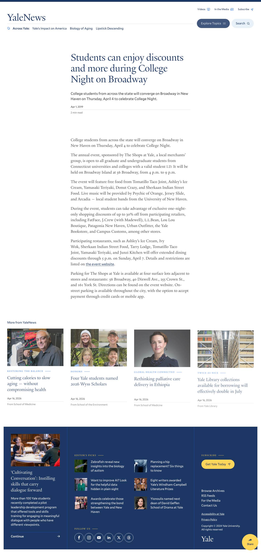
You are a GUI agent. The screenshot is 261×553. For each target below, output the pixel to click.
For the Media (210, 500)
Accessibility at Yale (212, 514)
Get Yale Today (218, 464)
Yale (207, 540)
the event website (100, 267)
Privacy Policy (209, 519)
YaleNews (26, 18)
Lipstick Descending (109, 28)
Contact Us (209, 505)
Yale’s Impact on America (49, 28)
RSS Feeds (208, 495)
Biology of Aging (81, 28)
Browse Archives (212, 491)
